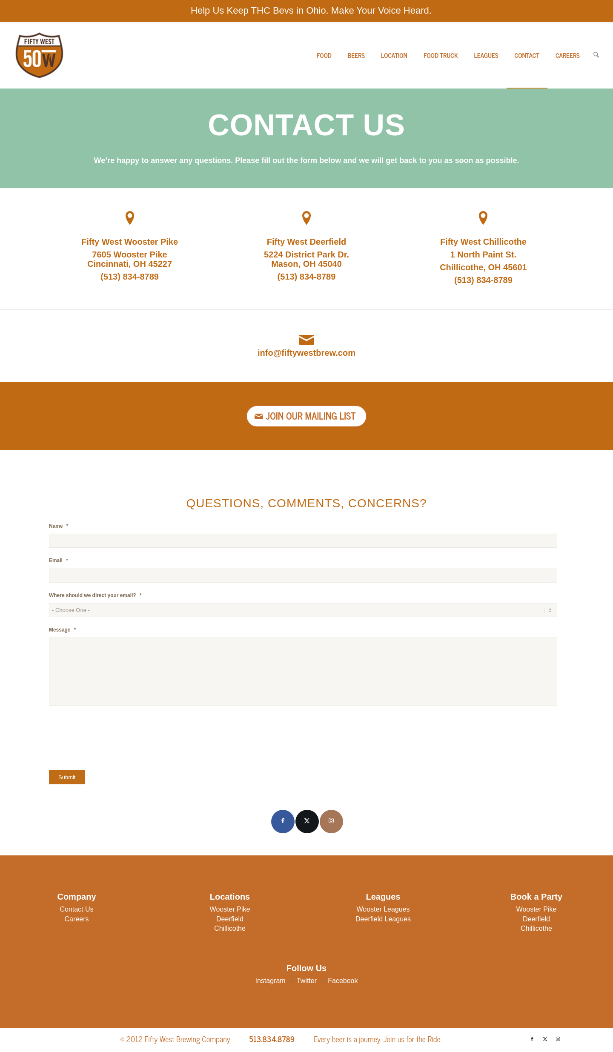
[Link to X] (307, 821)
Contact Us (76, 909)
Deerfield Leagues (383, 919)
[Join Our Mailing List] (306, 416)
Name (59, 526)
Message (62, 629)
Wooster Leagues (383, 909)
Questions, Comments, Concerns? (306, 503)
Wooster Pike (230, 909)
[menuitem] (324, 55)
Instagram (270, 980)
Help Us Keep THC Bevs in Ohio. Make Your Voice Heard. (311, 10)
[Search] (596, 55)
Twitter (307, 980)
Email (58, 560)
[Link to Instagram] (331, 821)
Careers (77, 919)
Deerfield (229, 919)
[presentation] (113, 738)
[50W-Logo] (39, 55)
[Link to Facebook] (283, 821)
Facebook (343, 980)
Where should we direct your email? (95, 595)
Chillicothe (230, 928)
